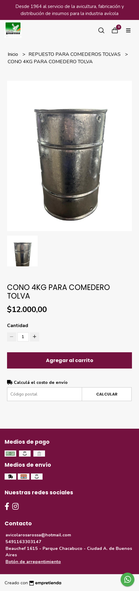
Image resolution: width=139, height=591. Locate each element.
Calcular (107, 394)
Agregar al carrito (69, 360)
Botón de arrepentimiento (33, 561)
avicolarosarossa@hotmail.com (38, 535)
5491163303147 (23, 542)
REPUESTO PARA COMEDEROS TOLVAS (75, 54)
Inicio (13, 54)
